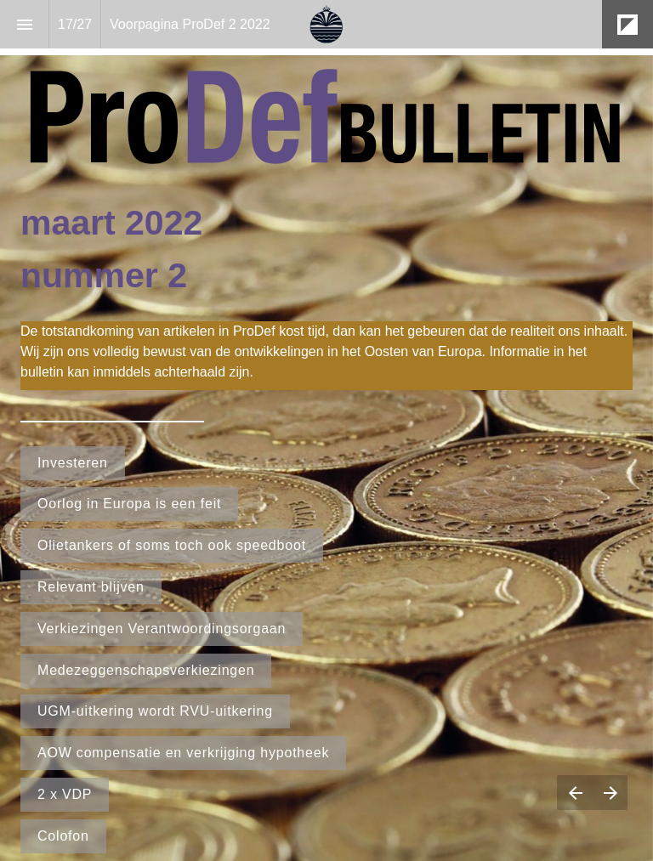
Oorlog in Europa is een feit (129, 503)
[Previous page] (575, 792)
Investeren (72, 463)
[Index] (24, 24)
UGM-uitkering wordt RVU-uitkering (155, 711)
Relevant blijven (91, 587)
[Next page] (610, 792)
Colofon (63, 836)
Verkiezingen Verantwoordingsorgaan (161, 628)
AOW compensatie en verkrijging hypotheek (183, 752)
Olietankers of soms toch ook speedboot (171, 545)
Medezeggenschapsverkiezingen (145, 670)
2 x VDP (64, 794)
